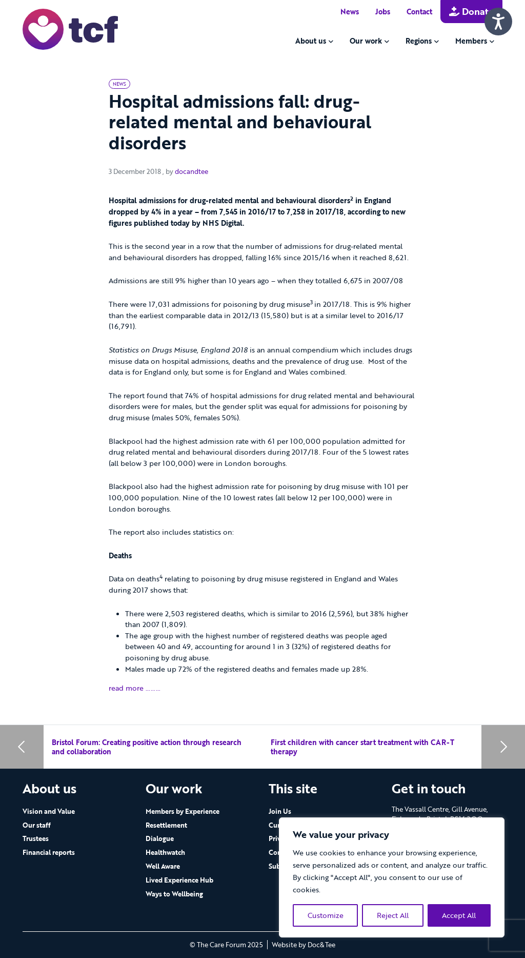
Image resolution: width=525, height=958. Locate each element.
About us (310, 40)
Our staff (37, 825)
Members (471, 40)
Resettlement (166, 825)
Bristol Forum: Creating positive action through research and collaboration (146, 747)
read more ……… (134, 687)
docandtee (191, 171)
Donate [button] (471, 11)
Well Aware (163, 866)
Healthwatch (165, 852)
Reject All (393, 915)
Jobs (382, 11)
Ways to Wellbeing (174, 893)
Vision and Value (49, 811)
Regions (419, 40)
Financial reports (49, 852)
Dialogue (160, 838)
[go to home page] (70, 28)
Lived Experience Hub (179, 880)
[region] (391, 877)
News (349, 11)
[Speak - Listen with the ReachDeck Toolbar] (498, 21)
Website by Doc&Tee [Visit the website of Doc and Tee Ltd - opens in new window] (303, 944)
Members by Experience (182, 811)
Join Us (280, 811)
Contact (419, 11)
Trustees (36, 838)
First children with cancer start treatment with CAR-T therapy (362, 747)
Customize (326, 915)
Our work (366, 40)
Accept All (459, 915)
